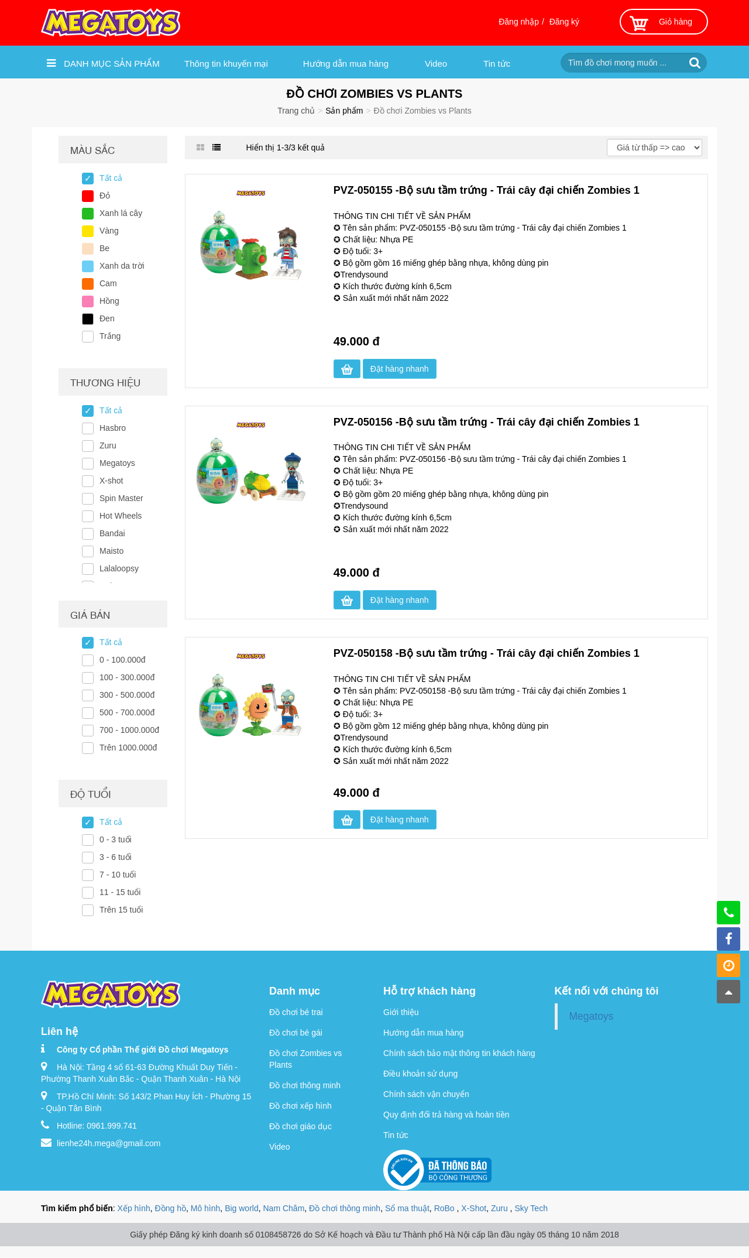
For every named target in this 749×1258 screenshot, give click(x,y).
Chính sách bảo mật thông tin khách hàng (459, 1053)
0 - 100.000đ (122, 659)
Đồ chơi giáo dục (300, 1126)
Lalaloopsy (119, 568)
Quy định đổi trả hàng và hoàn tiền (446, 1114)
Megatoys (117, 463)
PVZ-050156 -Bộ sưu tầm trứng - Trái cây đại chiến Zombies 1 (487, 422)
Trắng (110, 336)
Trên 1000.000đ (128, 747)
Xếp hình (134, 1208)
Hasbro (112, 428)
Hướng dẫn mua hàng (346, 63)
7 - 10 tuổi (117, 874)
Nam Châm (284, 1208)
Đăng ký (564, 21)
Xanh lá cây (120, 213)
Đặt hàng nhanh (399, 368)
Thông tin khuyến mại (226, 63)
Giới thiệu (401, 1012)
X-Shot (473, 1208)
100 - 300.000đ (126, 677)
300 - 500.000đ (126, 695)
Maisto (111, 551)
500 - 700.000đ (126, 712)
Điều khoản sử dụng (420, 1073)
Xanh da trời (122, 265)
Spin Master (121, 498)
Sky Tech (531, 1208)
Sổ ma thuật (407, 1208)
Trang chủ (296, 110)
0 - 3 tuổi (115, 839)
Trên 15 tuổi (121, 909)
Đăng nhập (519, 21)
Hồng (109, 301)
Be (104, 248)
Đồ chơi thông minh (305, 1085)
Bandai (112, 533)
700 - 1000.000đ (129, 730)
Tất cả (110, 178)
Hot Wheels (120, 515)
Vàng (109, 230)
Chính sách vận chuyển (426, 1094)
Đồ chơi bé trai (296, 1012)
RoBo (445, 1208)
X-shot (111, 480)
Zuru (107, 445)
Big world (242, 1208)
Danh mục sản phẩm (103, 63)
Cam (108, 283)
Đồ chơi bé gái (295, 1032)
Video (436, 63)
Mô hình (206, 1208)
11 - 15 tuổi (119, 892)
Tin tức (496, 63)
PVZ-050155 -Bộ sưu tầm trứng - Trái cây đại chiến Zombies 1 (487, 190)
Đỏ (104, 195)
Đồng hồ (170, 1208)
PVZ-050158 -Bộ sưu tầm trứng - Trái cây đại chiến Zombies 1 (487, 653)
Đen (107, 318)
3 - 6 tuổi (115, 857)
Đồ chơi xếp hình (300, 1105)
